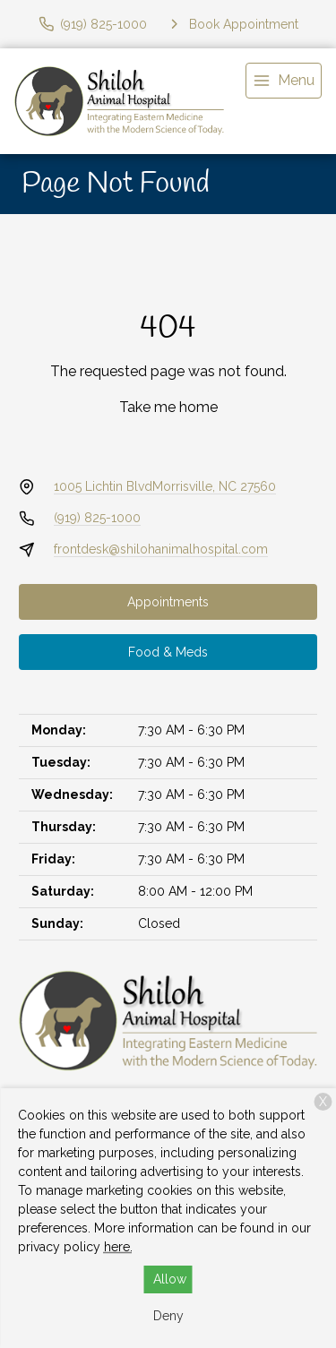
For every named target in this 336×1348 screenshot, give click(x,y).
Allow (169, 1279)
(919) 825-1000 (97, 518)
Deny (168, 1316)
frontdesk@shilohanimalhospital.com (161, 549)
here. (118, 1247)
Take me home (168, 407)
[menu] (284, 81)
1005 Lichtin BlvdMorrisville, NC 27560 (165, 486)
